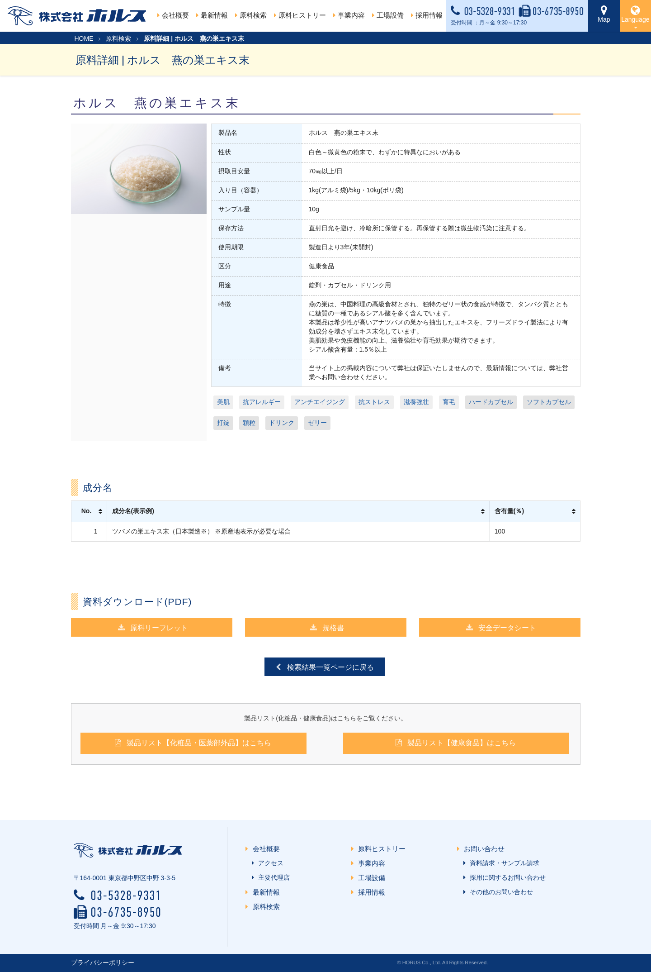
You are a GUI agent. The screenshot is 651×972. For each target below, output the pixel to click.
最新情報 (268, 892)
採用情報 (374, 892)
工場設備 (374, 877)
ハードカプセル (491, 401)
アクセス (269, 863)
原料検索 (118, 38)
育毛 (449, 401)
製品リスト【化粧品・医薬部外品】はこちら (192, 742)
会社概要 (173, 15)
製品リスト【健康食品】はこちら (455, 742)
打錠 (223, 422)
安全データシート (500, 627)
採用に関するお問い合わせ (506, 877)
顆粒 (249, 422)
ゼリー (317, 422)
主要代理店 (272, 877)
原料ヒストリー (300, 15)
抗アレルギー (262, 401)
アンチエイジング (319, 401)
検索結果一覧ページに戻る (324, 666)
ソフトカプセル (549, 401)
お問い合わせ (486, 849)
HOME (84, 38)
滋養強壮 (416, 401)
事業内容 (374, 863)
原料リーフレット (152, 627)
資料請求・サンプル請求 (502, 863)
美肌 (223, 401)
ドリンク (281, 422)
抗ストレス (374, 401)
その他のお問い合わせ (499, 892)
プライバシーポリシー (102, 962)
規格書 (326, 627)
